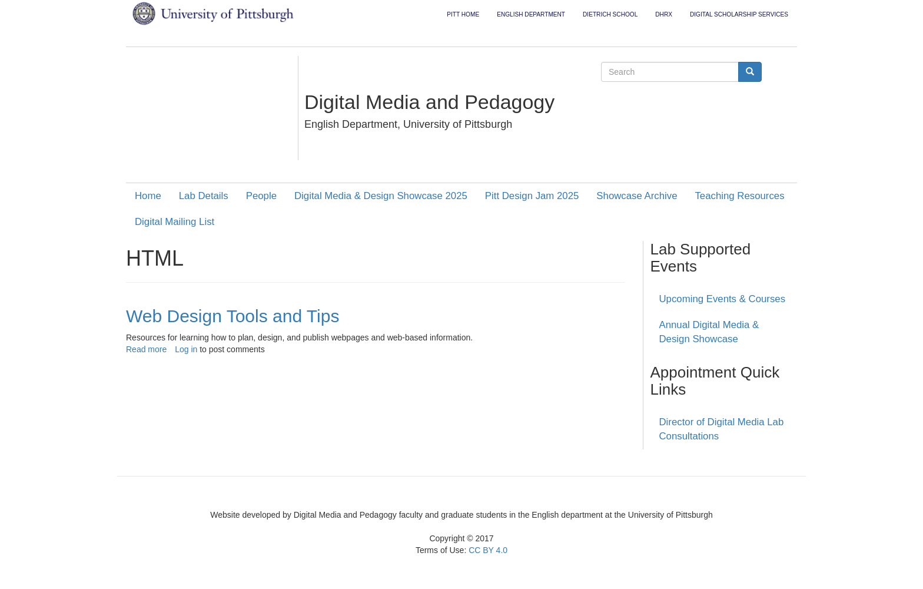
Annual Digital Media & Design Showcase (709, 332)
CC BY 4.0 (488, 550)
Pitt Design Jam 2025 (532, 195)
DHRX (663, 14)
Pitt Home (463, 14)
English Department (531, 14)
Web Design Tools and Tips (232, 316)
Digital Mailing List (174, 221)
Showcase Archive (636, 195)
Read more (146, 349)
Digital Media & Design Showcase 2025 (380, 195)
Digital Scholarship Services (739, 14)
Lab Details (203, 195)
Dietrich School (610, 14)
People (261, 195)
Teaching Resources (739, 195)
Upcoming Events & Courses (722, 299)
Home (148, 195)
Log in (186, 349)
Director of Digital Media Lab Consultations (721, 429)
